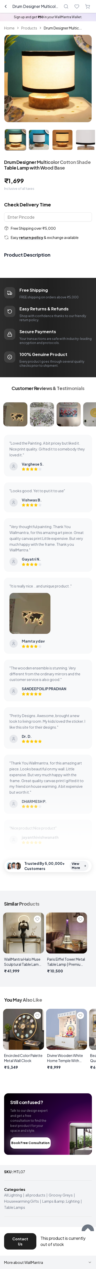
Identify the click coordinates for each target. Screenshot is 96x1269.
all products (35, 1195)
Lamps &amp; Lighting (61, 1201)
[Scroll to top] (88, 1230)
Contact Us (20, 1241)
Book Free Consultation (30, 1143)
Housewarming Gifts (21, 1201)
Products (29, 28)
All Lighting (13, 1195)
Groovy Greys (61, 1195)
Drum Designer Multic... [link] (63, 28)
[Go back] (5, 6)
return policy (31, 237)
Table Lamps (14, 1207)
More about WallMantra (48, 1262)
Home (9, 28)
